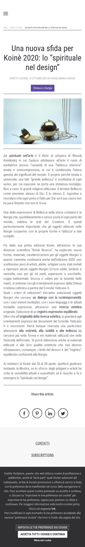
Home (5, 28)
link (53, 508)
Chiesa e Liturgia (16, 28)
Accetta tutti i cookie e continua (42, 534)
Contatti (43, 443)
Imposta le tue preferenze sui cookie (42, 527)
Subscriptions (42, 455)
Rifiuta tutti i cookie (42, 540)
